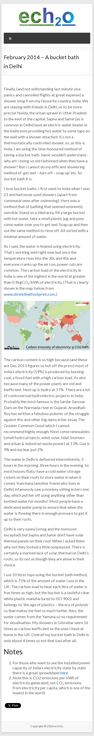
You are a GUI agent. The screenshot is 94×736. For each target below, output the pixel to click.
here (64, 672)
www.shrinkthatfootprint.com (29, 294)
